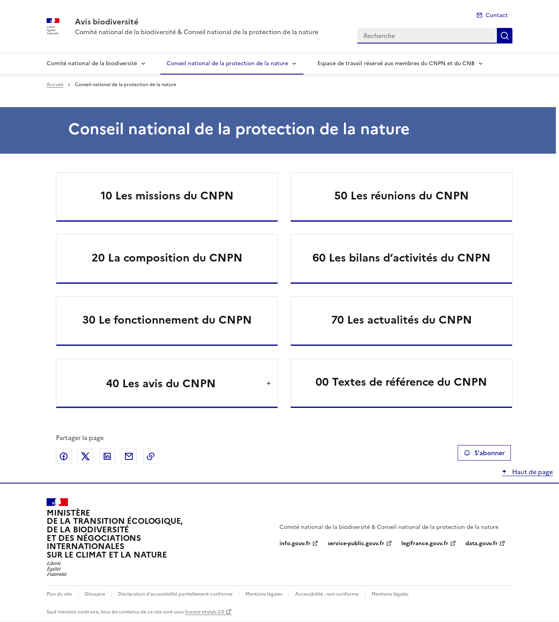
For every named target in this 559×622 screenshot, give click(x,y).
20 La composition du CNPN (167, 258)
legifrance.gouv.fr (424, 543)
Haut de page (531, 471)
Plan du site (59, 594)
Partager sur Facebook (63, 456)
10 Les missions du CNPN (167, 196)
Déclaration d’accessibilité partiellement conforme (175, 594)
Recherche (504, 35)
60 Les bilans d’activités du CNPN (401, 258)
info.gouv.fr (295, 543)
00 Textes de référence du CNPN (401, 382)
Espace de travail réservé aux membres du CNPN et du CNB (396, 63)
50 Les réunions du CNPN (401, 196)
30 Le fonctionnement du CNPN (167, 320)
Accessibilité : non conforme (327, 594)
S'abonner (484, 452)
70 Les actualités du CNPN (401, 320)
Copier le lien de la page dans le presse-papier (150, 456)
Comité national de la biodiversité (92, 63)
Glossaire (95, 594)
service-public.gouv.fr (356, 543)
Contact (497, 15)
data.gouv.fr (481, 543)
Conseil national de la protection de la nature (227, 63)
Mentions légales (263, 594)
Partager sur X (85, 456)
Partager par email (129, 456)
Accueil (55, 84)
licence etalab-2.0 (204, 611)
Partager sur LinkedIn (107, 456)
